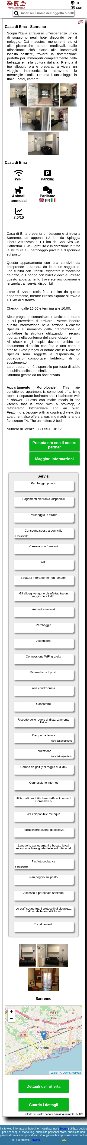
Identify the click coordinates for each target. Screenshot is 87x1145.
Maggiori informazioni (54, 459)
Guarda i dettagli (43, 1105)
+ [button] (11, 1011)
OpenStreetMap (72, 1072)
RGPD (36, 1140)
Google (63, 1128)
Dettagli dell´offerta (44, 1086)
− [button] (11, 1018)
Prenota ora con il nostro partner (54, 445)
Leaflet (54, 1072)
